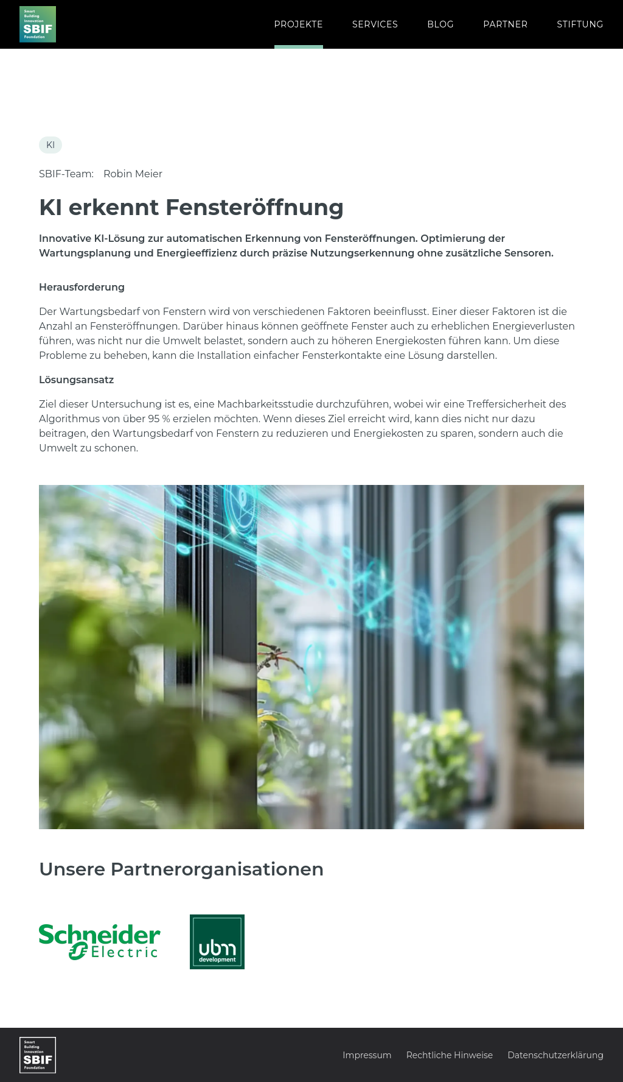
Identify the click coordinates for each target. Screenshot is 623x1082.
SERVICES (375, 24)
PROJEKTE (298, 24)
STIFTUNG (580, 24)
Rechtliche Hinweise (449, 1055)
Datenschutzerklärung (555, 1055)
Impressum (367, 1055)
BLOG (440, 24)
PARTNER (505, 24)
